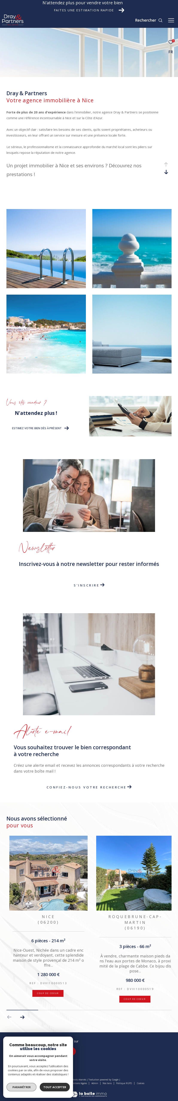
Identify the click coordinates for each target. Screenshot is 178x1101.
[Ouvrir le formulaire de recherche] (149, 20)
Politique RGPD (124, 1083)
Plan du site (60, 1083)
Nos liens (107, 1083)
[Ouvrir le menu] (171, 20)
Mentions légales (79, 1083)
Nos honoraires (41, 1083)
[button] (22, 1017)
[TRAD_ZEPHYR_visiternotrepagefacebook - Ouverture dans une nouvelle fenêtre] (59, 1051)
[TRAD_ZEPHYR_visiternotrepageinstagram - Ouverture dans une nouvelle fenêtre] (71, 1051)
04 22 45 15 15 (15, 1051)
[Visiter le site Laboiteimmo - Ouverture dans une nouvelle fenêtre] (89, 1091)
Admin (95, 1083)
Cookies (140, 1083)
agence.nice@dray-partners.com (27, 1056)
